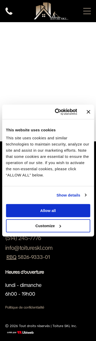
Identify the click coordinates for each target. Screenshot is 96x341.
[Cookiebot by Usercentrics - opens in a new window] (57, 111)
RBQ (11, 257)
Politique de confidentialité (24, 307)
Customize (48, 226)
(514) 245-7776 (23, 238)
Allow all (48, 210)
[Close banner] (88, 112)
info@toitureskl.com (28, 248)
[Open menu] (87, 11)
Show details (68, 195)
